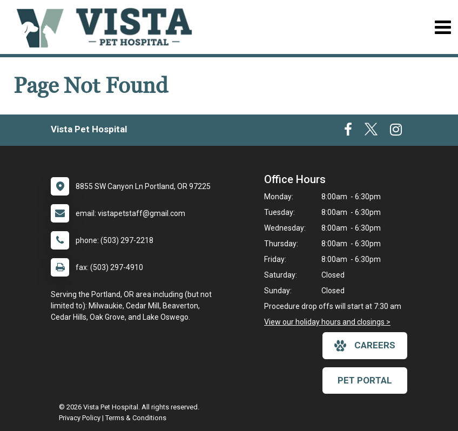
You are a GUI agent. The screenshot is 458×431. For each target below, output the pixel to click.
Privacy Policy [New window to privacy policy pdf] (79, 418)
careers (364, 346)
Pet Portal (365, 380)
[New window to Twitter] (371, 131)
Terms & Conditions (135, 418)
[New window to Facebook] (348, 131)
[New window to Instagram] (396, 131)
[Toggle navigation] (442, 27)
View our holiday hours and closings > (327, 322)
